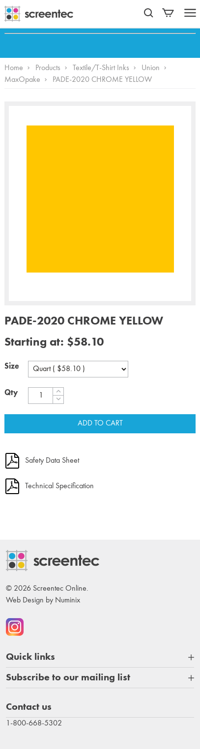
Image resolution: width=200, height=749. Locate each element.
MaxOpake (22, 80)
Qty (11, 393)
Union (151, 68)
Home (13, 68)
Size (11, 367)
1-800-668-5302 (34, 723)
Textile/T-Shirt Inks (101, 68)
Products (47, 68)
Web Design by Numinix (43, 600)
